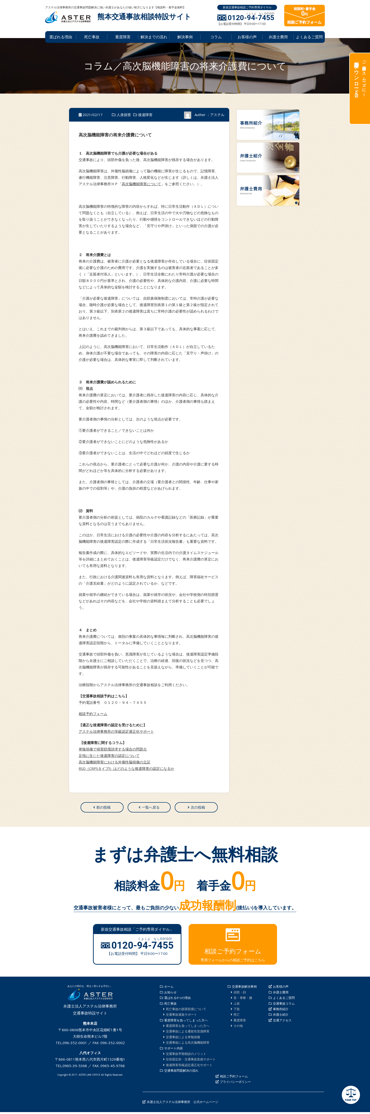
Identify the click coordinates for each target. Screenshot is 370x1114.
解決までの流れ (154, 36)
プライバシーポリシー (235, 1083)
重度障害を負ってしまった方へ (186, 1022)
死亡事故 (91, 36)
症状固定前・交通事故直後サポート (191, 1061)
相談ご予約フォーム (234, 1078)
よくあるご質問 (309, 36)
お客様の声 (247, 36)
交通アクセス (282, 1022)
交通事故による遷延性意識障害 (187, 1033)
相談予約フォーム (93, 713)
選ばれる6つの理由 (177, 999)
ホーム (169, 988)
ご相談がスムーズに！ (359, 76)
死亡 (237, 1016)
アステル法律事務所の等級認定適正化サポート (116, 731)
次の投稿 (198, 808)
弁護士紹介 (280, 1016)
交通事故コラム (284, 1005)
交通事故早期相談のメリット (186, 1055)
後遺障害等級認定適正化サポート (189, 1067)
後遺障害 (145, 114)
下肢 (237, 1011)
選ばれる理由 (60, 36)
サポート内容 (173, 1050)
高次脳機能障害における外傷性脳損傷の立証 (114, 762)
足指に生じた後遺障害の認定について (109, 755)
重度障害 (123, 36)
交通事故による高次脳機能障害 (187, 1044)
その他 (238, 1027)
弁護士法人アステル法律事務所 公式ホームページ (182, 1104)
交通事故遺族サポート (181, 1016)
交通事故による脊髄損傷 (183, 1039)
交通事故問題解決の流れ (181, 1072)
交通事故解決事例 (244, 988)
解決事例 (185, 36)
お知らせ (170, 994)
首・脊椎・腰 (243, 999)
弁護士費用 (278, 36)
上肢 (237, 1005)
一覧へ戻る (151, 808)
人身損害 (124, 114)
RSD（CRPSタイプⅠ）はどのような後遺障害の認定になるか (126, 768)
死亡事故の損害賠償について (186, 1011)
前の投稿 (103, 808)
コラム (216, 36)
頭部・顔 (240, 994)
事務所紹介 (280, 1011)
